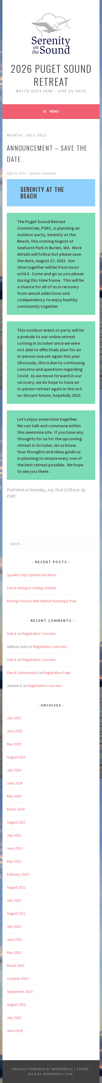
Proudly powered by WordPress (42, 1069)
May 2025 (14, 744)
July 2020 (14, 1017)
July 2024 (14, 770)
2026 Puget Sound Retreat (51, 74)
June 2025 (15, 731)
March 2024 (16, 809)
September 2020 (19, 991)
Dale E (12, 633)
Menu (54, 111)
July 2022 (14, 900)
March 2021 (16, 965)
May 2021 (14, 952)
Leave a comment (42, 173)
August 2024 (16, 757)
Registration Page (57, 672)
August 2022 (16, 887)
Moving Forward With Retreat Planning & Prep (41, 600)
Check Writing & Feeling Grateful (31, 587)
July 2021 (14, 926)
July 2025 (14, 717)
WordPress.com (58, 1074)
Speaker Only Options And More (31, 574)
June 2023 (15, 848)
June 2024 (15, 783)
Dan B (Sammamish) (22, 672)
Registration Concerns (39, 633)
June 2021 (15, 939)
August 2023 (16, 822)
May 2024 (14, 796)
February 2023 (18, 874)
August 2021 (16, 913)
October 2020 (17, 978)
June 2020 (15, 1030)
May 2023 (14, 861)
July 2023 (14, 835)
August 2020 (16, 1004)
